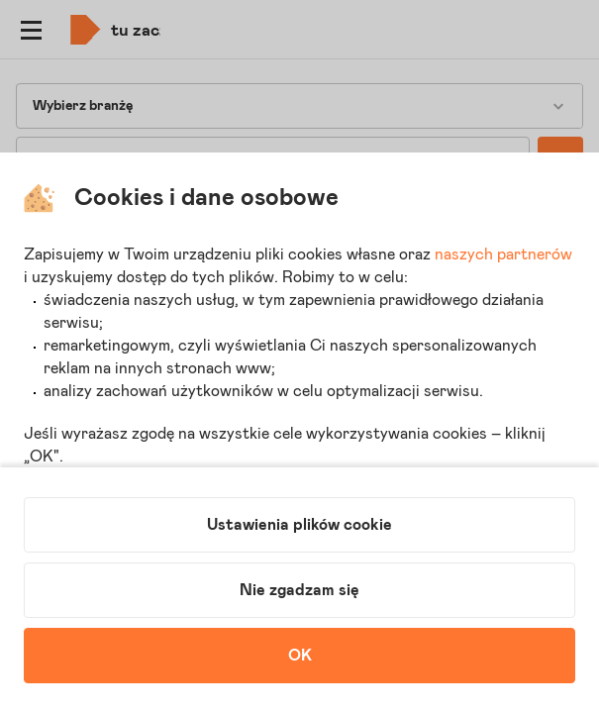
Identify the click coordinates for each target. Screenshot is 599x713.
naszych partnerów (503, 254)
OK (300, 655)
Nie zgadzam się (299, 590)
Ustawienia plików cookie (299, 525)
